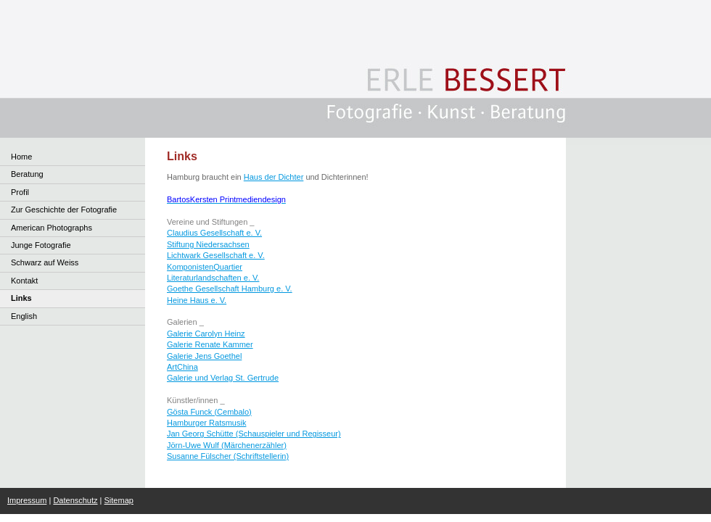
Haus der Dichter (274, 177)
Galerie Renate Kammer (210, 344)
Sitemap (118, 500)
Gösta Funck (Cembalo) (209, 411)
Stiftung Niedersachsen (208, 244)
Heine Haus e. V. (196, 300)
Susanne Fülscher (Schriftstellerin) (228, 456)
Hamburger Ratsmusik (206, 422)
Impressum (26, 500)
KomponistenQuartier (204, 266)
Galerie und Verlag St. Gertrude (223, 377)
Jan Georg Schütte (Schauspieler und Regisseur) (254, 433)
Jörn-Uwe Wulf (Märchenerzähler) (227, 445)
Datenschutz (75, 500)
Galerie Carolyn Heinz (206, 333)
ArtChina (182, 366)
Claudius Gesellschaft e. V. (214, 232)
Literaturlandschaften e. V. (213, 277)
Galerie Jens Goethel (204, 356)
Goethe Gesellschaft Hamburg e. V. (229, 288)
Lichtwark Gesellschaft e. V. (216, 255)
